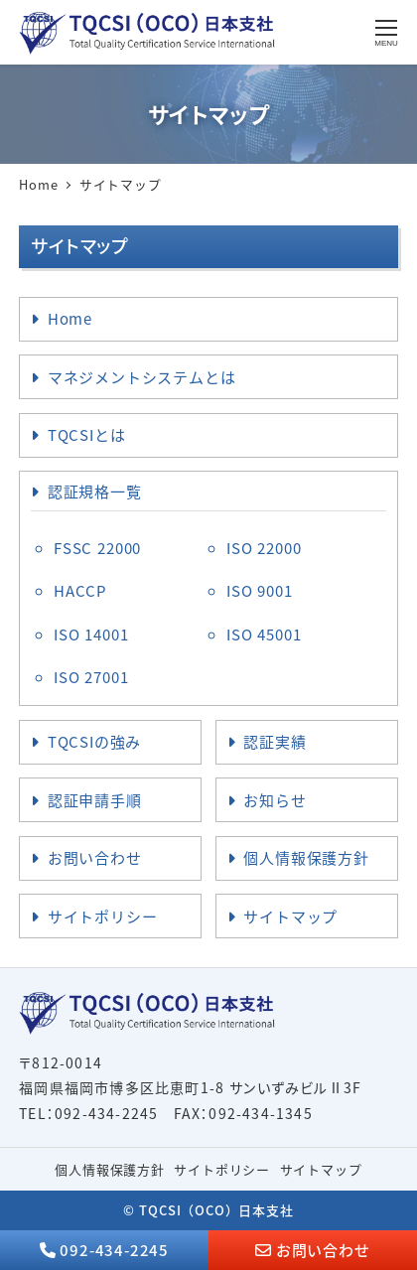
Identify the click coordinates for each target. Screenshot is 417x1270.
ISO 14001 (91, 634)
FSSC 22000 (97, 547)
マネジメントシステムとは (142, 376)
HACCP (80, 590)
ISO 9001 (259, 590)
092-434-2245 (114, 1249)
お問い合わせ (95, 857)
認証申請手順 (95, 799)
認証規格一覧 (95, 491)
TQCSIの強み (94, 741)
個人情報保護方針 (305, 857)
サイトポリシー (103, 916)
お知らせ (274, 799)
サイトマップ (290, 916)
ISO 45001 (263, 634)
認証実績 (274, 741)
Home (70, 318)
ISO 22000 (263, 547)
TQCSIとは (87, 434)
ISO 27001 (91, 676)
